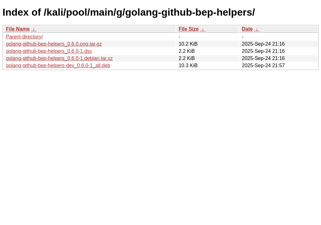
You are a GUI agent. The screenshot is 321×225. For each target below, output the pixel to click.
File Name (18, 29)
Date (247, 29)
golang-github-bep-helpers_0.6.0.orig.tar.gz (54, 44)
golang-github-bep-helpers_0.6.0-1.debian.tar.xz (59, 58)
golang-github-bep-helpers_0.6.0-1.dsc (49, 51)
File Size (189, 29)
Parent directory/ (24, 36)
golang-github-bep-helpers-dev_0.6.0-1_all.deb (58, 65)
